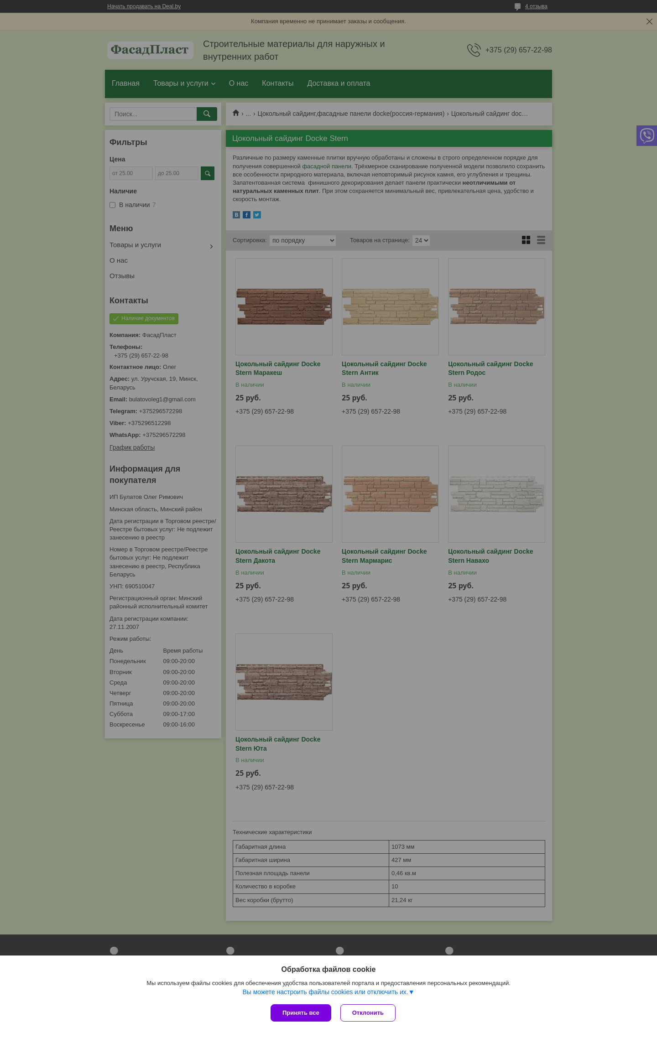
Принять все (300, 1012)
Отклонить (368, 1012)
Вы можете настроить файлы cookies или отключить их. (325, 992)
